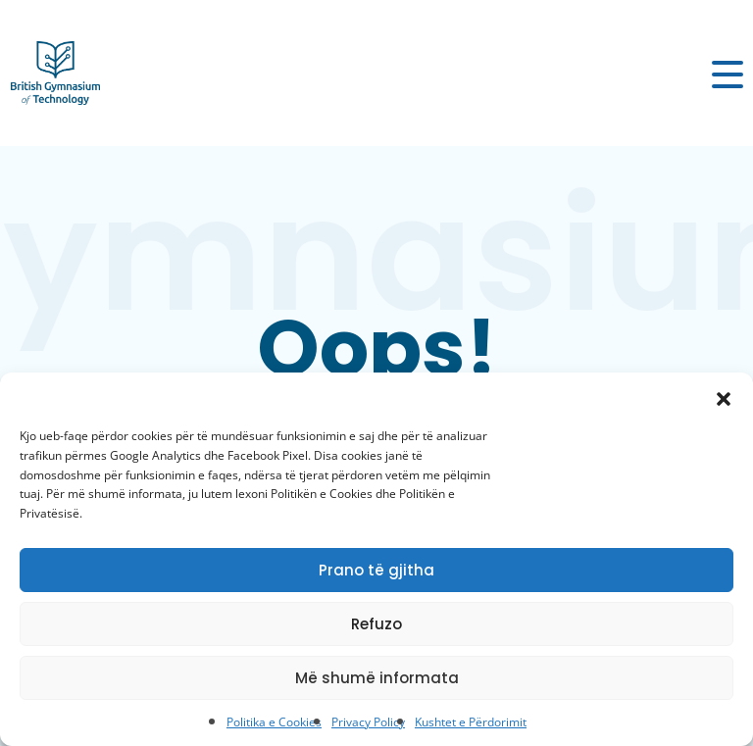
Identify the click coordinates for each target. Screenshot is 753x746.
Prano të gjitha (376, 570)
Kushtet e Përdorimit (471, 722)
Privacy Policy (368, 722)
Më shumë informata (377, 678)
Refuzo (376, 624)
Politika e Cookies (274, 722)
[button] (723, 397)
